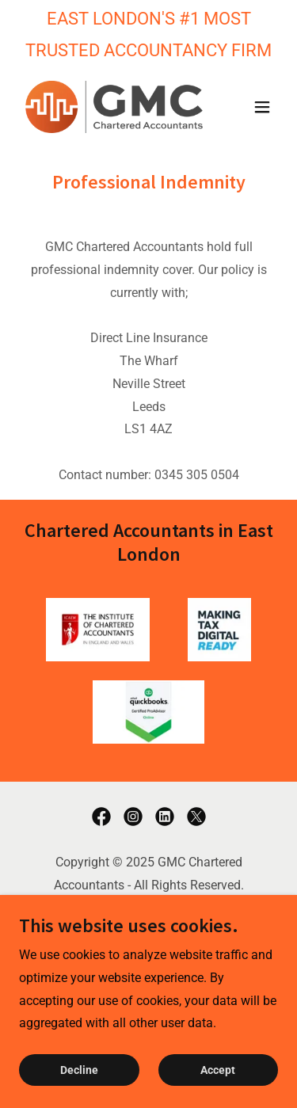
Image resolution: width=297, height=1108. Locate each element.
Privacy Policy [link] (148, 926)
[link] (109, 107)
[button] (262, 107)
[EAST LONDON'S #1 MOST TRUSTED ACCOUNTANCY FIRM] (148, 34)
